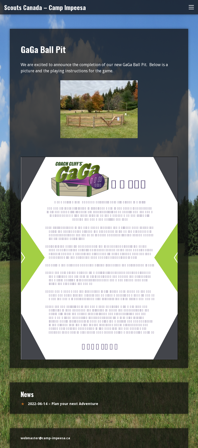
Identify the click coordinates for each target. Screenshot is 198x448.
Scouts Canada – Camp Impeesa (45, 7)
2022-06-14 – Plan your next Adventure (63, 404)
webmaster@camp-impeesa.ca (45, 438)
